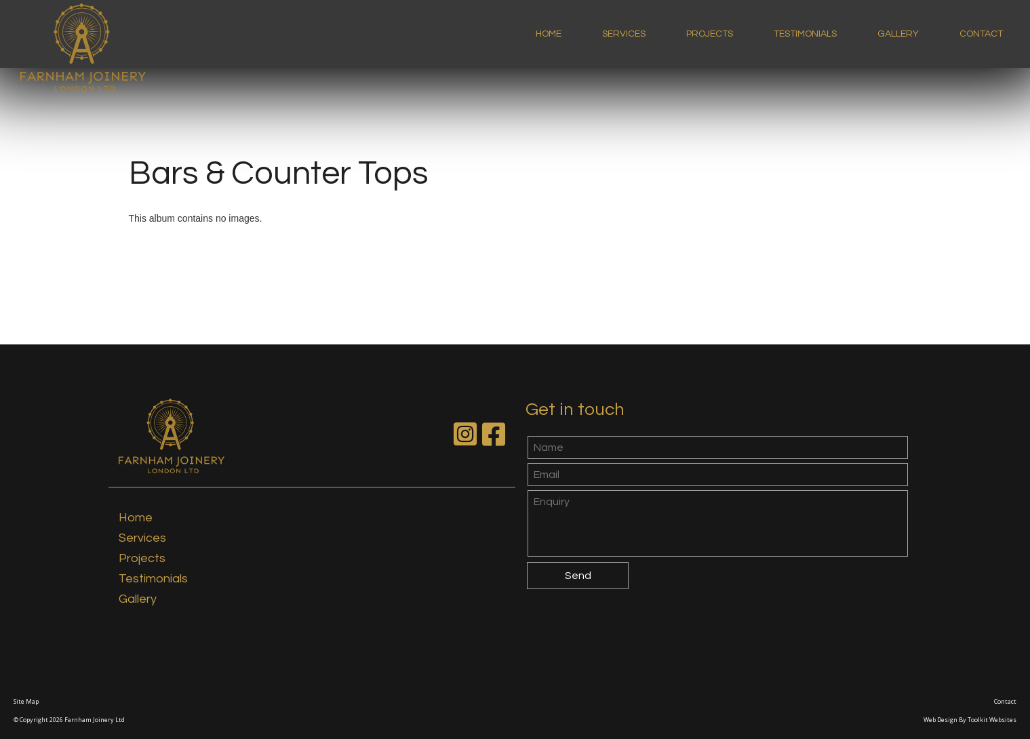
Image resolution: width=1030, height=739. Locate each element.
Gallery (898, 34)
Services (624, 34)
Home (548, 34)
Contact (981, 34)
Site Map (26, 701)
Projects (709, 34)
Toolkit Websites (992, 719)
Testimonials (805, 34)
